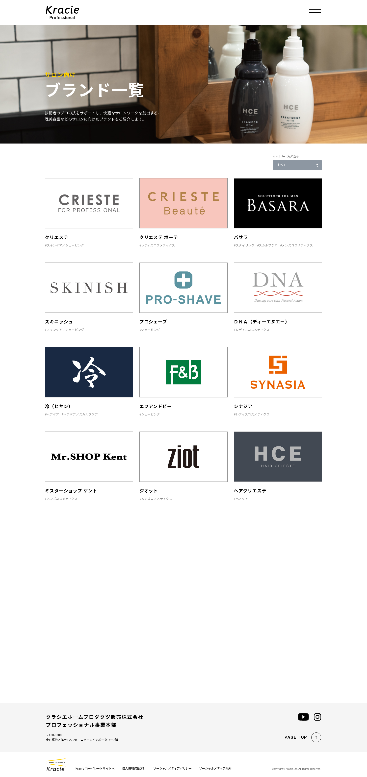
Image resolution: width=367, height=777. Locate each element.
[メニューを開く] (315, 12)
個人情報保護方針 (134, 768)
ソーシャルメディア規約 (215, 768)
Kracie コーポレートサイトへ (95, 768)
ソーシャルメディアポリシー (172, 768)
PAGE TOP (296, 737)
